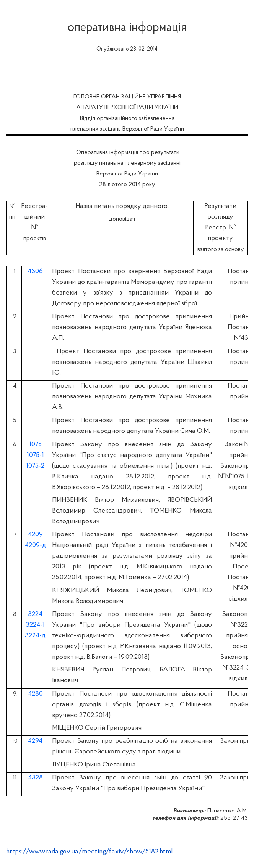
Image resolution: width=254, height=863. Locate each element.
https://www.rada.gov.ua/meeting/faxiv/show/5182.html (89, 851)
